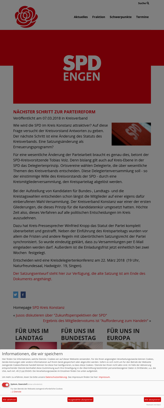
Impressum (104, 377)
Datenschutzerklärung (56, 377)
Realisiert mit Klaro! (153, 405)
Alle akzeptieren (152, 399)
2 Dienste (16, 391)
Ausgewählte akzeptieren (80, 399)
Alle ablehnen (9, 399)
